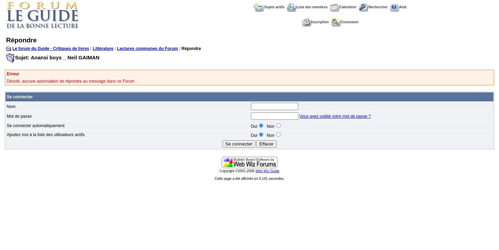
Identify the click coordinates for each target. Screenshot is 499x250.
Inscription (315, 22)
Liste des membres (307, 7)
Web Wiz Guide (267, 171)
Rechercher (373, 7)
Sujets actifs (268, 7)
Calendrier (343, 7)
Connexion (345, 22)
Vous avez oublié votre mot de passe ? (335, 116)
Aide (398, 7)
